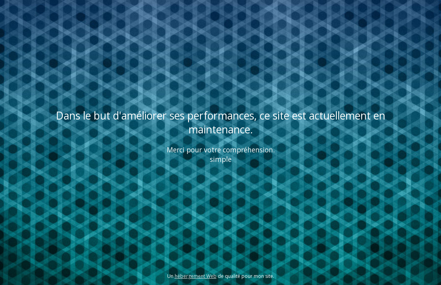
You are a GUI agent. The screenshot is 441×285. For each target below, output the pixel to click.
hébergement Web (196, 276)
